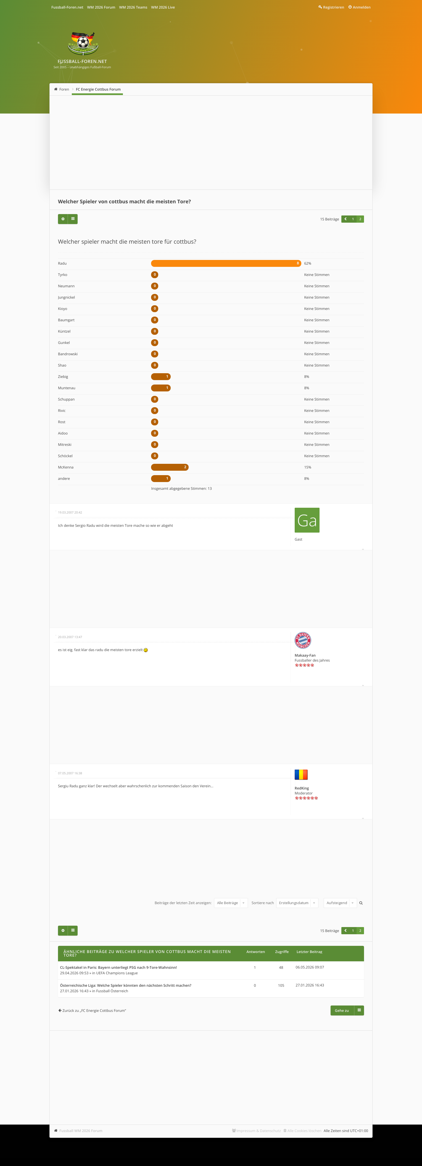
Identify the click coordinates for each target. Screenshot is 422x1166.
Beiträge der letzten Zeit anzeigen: (201, 902)
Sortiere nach (285, 902)
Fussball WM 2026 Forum (80, 1130)
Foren (64, 89)
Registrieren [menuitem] (333, 7)
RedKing (302, 788)
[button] (345, 219)
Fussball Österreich (112, 990)
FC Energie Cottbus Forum (98, 89)
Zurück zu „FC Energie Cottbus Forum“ (94, 1010)
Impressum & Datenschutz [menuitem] (258, 1130)
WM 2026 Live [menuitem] (163, 7)
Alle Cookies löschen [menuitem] (304, 1130)
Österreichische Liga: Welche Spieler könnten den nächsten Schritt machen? (125, 985)
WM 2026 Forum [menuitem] (101, 7)
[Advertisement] (211, 142)
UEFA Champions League (117, 972)
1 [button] (353, 219)
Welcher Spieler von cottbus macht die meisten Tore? (124, 201)
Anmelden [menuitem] (362, 7)
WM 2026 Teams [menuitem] (133, 7)
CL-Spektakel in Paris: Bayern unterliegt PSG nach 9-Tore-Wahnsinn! (118, 967)
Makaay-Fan (305, 655)
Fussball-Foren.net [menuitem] (67, 7)
